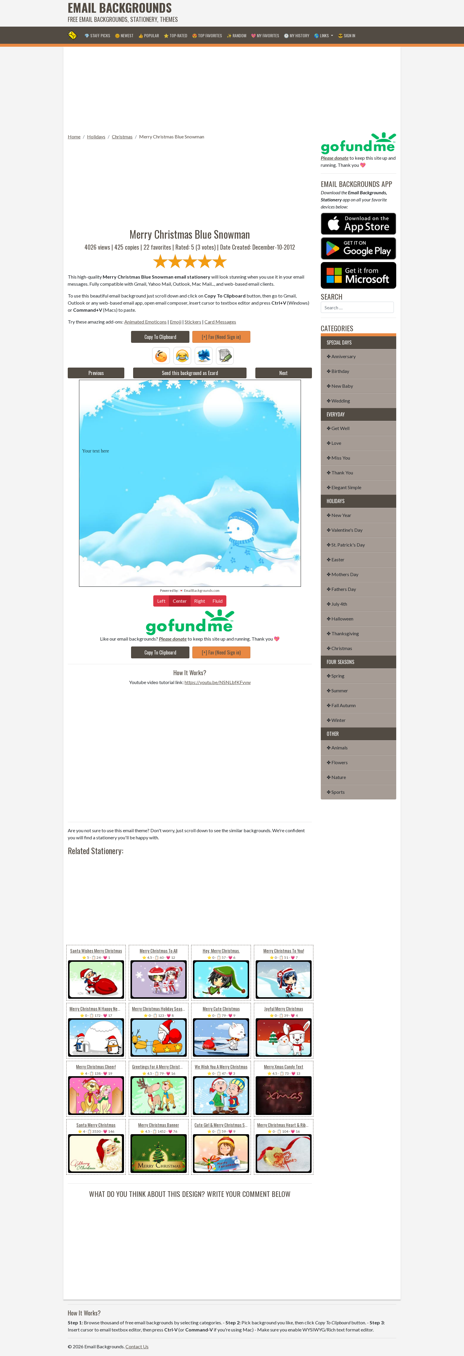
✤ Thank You (340, 472)
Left (161, 600)
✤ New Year (339, 515)
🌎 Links (322, 35)
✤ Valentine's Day (344, 530)
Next (283, 372)
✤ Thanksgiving (343, 633)
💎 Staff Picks (97, 35)
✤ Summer (337, 690)
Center (180, 600)
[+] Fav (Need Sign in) (221, 336)
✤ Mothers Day (342, 574)
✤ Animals (337, 747)
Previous (96, 372)
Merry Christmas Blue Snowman (171, 136)
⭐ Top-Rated (175, 35)
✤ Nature (336, 777)
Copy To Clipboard (160, 336)
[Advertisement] (288, 13)
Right (199, 600)
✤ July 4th (337, 604)
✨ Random (236, 35)
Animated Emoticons (145, 321)
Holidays (96, 136)
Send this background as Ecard (190, 372)
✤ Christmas (339, 648)
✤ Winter (336, 720)
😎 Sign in (346, 35)
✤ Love (334, 443)
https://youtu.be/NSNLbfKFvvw (218, 682)
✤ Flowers (337, 762)
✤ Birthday (338, 371)
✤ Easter (335, 559)
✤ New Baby (340, 386)
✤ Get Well (338, 428)
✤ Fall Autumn (341, 705)
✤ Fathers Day (341, 589)
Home (74, 136)
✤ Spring (335, 675)
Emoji (175, 321)
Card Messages (220, 321)
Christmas (122, 136)
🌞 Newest (124, 35)
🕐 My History (296, 35)
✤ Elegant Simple (344, 487)
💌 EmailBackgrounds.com (199, 590)
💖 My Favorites (265, 35)
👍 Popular (148, 35)
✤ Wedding (338, 400)
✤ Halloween (340, 618)
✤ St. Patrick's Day (346, 544)
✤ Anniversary (341, 356)
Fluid (217, 600)
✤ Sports (336, 792)
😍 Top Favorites (207, 35)
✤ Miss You (338, 457)
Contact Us (137, 1346)
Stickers (193, 321)
